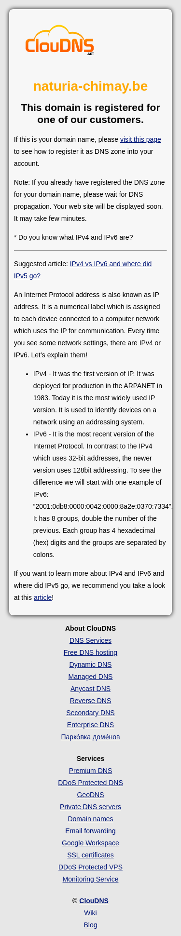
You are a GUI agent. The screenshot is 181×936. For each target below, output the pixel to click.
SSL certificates (90, 855)
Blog (90, 925)
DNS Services (90, 640)
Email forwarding (90, 831)
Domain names (90, 819)
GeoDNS (90, 795)
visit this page (140, 139)
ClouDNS (94, 901)
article (43, 597)
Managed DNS (91, 676)
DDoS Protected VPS (90, 867)
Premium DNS (90, 770)
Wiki (90, 913)
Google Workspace (90, 843)
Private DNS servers (90, 807)
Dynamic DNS (91, 664)
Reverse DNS (90, 701)
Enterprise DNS (90, 725)
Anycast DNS (90, 688)
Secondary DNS (90, 713)
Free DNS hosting (90, 652)
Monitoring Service (91, 879)
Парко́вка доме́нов (90, 737)
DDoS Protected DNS (90, 783)
